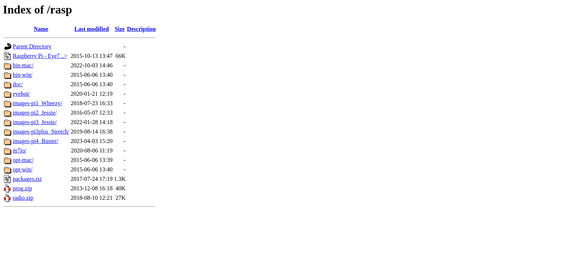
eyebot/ (21, 94)
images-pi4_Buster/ (35, 141)
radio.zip (23, 198)
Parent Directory (32, 46)
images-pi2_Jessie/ (35, 113)
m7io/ (19, 150)
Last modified (92, 29)
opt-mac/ (23, 160)
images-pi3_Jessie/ (35, 122)
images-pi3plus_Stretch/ (41, 131)
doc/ (18, 84)
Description (141, 29)
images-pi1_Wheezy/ (37, 103)
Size (120, 29)
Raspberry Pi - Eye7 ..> (40, 56)
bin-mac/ (23, 65)
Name (41, 29)
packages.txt (27, 179)
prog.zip (22, 188)
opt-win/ (22, 169)
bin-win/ (22, 75)
